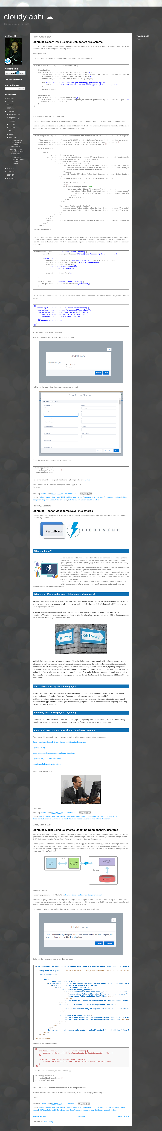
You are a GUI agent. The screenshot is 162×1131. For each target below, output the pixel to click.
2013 (9, 178)
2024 (9, 102)
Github (87, 480)
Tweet (139, 39)
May (11, 131)
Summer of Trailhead (60, 819)
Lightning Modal (48, 500)
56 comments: (70, 494)
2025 (9, 98)
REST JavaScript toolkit (47, 1110)
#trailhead (55, 497)
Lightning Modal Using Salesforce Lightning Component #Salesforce (75, 829)
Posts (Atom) (48, 1122)
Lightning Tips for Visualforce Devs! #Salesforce (63, 510)
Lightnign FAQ (39, 747)
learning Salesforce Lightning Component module (84, 895)
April (11, 134)
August (12, 121)
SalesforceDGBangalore (90, 500)
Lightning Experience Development (47, 758)
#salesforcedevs (45, 497)
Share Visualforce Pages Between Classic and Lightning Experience (59, 742)
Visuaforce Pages (75, 819)
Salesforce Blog (61, 500)
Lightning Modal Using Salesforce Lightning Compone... (16, 160)
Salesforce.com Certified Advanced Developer (99, 1110)
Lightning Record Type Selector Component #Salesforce (68, 41)
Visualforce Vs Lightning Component (96, 819)
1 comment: (70, 1104)
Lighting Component (88, 816)
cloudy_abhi (98, 497)
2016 (9, 168)
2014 (9, 175)
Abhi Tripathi (65, 497)
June (11, 128)
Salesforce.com (74, 500)
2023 (9, 105)
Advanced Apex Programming (81, 497)
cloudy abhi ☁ (29, 16)
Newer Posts (39, 1116)
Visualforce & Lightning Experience (47, 764)
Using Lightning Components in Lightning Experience (54, 753)
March (12, 137)
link (73, 49)
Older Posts (123, 1116)
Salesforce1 (113, 816)
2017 (9, 111)
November (13, 114)
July (11, 124)
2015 (9, 172)
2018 (9, 108)
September (13, 118)
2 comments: (70, 813)
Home (81, 1116)
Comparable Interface (112, 497)
